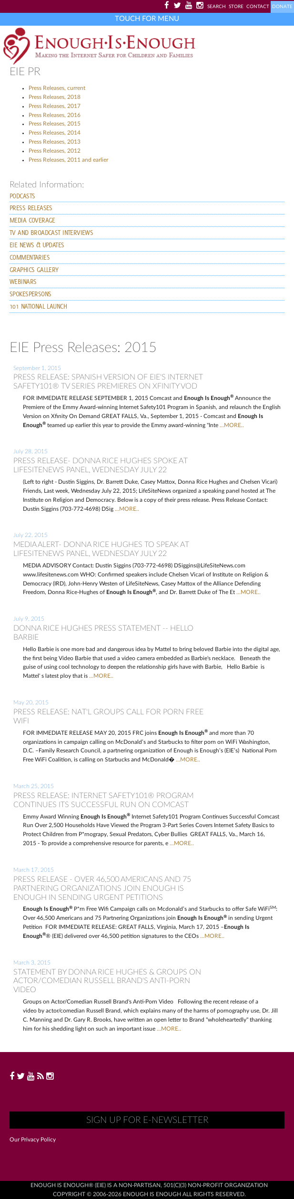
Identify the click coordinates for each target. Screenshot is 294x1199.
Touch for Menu (147, 18)
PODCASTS (22, 196)
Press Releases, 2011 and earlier (68, 160)
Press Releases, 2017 (55, 106)
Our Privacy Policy (33, 1139)
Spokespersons (30, 294)
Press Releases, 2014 (55, 133)
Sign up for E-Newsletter (147, 1120)
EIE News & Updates (37, 245)
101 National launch (38, 306)
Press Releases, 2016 (55, 115)
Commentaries (30, 257)
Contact (257, 6)
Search (216, 6)
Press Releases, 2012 (55, 151)
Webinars (23, 281)
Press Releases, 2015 (55, 124)
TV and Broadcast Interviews (51, 232)
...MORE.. (232, 425)
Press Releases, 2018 (55, 97)
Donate (282, 6)
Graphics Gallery (34, 269)
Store (236, 6)
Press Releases (31, 208)
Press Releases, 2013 (55, 142)
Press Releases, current (57, 88)
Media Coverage (32, 220)
